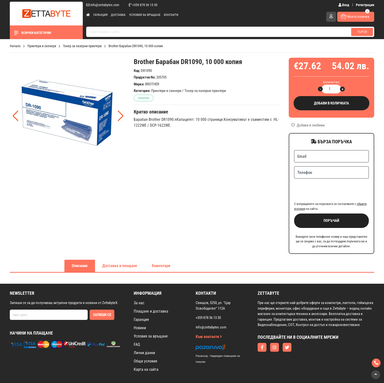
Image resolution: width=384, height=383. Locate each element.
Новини (140, 308)
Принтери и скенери (166, 91)
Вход (344, 5)
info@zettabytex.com (102, 5)
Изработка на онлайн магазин (182, 372)
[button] (120, 116)
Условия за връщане (144, 15)
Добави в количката (331, 103)
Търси (362, 32)
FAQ (137, 325)
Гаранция (100, 15)
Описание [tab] (80, 246)
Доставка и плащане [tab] (119, 246)
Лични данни (144, 333)
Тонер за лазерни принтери (205, 91)
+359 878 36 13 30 (143, 5)
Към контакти (209, 317)
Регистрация (365, 5)
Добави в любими (308, 125)
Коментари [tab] (161, 246)
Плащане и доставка (151, 292)
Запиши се (102, 295)
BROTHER (152, 84)
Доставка (118, 15)
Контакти (171, 15)
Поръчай (331, 201)
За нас (139, 284)
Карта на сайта (146, 350)
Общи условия (145, 342)
